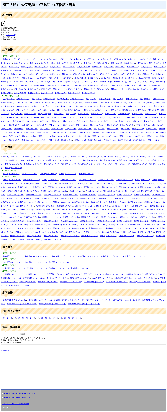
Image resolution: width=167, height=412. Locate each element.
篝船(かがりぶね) (84, 129)
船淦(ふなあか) (80, 78)
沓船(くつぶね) (144, 117)
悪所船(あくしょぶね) (111, 191)
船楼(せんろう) (119, 74)
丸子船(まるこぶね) (38, 232)
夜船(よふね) (133, 106)
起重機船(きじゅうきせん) (155, 274)
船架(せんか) (54, 74)
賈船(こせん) (43, 136)
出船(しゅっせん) (91, 102)
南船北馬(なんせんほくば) (13, 262)
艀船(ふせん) (72, 132)
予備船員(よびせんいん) (80, 268)
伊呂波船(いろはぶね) (74, 274)
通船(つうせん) (125, 136)
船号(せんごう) (75, 63)
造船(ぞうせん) (138, 136)
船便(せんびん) (93, 59)
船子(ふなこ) (14, 67)
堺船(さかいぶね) (106, 106)
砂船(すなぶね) (6, 129)
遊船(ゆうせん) (152, 136)
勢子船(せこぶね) (39, 187)
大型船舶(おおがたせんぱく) (14, 268)
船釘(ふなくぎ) (102, 89)
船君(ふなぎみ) (102, 63)
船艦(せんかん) (80, 85)
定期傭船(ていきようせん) (48, 282)
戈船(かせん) (59, 114)
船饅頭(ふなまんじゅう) (33, 164)
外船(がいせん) (120, 106)
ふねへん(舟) (11, 35)
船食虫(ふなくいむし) (148, 156)
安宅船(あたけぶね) (122, 183)
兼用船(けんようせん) (88, 195)
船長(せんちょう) (132, 89)
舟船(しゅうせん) (43, 132)
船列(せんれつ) (6, 63)
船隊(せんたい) (158, 89)
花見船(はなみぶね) (145, 187)
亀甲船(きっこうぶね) (117, 202)
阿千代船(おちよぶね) (92, 274)
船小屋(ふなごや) (29, 156)
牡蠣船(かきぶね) (155, 183)
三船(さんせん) (8, 99)
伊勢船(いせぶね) (128, 191)
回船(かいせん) (66, 106)
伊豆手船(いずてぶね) (55, 274)
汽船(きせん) (118, 117)
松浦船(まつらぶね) (21, 232)
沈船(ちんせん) (130, 117)
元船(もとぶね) (21, 102)
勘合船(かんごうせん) (43, 202)
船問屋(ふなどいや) (124, 160)
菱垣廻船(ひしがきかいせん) (116, 282)
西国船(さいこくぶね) (80, 210)
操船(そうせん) (83, 114)
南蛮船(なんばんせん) (32, 198)
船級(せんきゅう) (120, 82)
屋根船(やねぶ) (46, 191)
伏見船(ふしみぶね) (152, 224)
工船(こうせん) (101, 110)
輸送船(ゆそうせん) (51, 236)
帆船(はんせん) (128, 110)
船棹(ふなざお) (106, 74)
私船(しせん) (44, 129)
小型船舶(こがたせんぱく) (37, 268)
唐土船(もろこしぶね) (110, 232)
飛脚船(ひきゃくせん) (61, 224)
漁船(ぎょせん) (96, 121)
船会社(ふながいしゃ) (97, 156)
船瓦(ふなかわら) (158, 78)
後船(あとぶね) (30, 114)
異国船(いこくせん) (14, 198)
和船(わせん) (10, 106)
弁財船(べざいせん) (8, 224)
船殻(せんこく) (54, 78)
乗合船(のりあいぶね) (127, 187)
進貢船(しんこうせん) (82, 213)
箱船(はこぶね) (70, 129)
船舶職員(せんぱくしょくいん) (63, 256)
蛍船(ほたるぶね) (151, 132)
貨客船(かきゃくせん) (31, 180)
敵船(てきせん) (97, 114)
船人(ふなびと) (52, 59)
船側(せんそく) (120, 59)
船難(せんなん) (6, 93)
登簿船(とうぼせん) (87, 221)
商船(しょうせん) (52, 106)
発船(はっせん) (41, 125)
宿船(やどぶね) (48, 110)
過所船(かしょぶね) (122, 198)
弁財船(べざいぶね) (79, 228)
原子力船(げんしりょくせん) (57, 278)
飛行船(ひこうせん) (79, 224)
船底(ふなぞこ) (160, 67)
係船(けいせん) (131, 99)
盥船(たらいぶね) (96, 125)
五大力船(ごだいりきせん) (102, 278)
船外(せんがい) (155, 63)
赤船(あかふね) (56, 136)
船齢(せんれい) (74, 93)
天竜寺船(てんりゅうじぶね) (71, 282)
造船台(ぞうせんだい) (30, 174)
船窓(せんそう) (50, 82)
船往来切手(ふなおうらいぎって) (98, 300)
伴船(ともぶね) (91, 99)
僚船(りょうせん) (7, 102)
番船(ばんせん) (28, 125)
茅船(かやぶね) (98, 132)
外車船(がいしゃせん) (50, 198)
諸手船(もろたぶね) (128, 232)
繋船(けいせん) (151, 129)
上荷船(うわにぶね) (70, 195)
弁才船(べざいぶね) (96, 228)
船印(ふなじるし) (47, 63)
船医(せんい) (34, 63)
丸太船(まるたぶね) (55, 232)
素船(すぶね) (125, 129)
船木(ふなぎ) (16, 74)
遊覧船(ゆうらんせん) (32, 183)
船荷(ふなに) (104, 85)
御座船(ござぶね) (24, 187)
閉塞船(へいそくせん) (61, 228)
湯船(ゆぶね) (56, 121)
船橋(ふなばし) (148, 74)
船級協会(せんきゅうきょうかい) (37, 256)
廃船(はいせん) (153, 110)
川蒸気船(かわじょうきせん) (19, 285)
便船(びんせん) (118, 99)
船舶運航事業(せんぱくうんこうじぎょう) (84, 304)
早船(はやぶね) (124, 114)
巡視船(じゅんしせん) (154, 210)
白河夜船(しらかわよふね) (13, 274)
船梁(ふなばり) (79, 74)
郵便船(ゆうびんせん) (127, 236)
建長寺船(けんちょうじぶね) (34, 278)
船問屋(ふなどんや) (107, 160)
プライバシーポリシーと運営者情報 (15, 404)
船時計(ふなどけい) (53, 160)
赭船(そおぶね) (69, 136)
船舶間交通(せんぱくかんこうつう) (52, 304)
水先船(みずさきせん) (73, 232)
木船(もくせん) (151, 114)
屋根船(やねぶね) (60, 191)
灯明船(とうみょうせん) (106, 221)
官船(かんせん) (159, 106)
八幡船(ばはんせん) (142, 180)
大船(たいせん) (146, 106)
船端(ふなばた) (64, 82)
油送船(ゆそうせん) (34, 236)
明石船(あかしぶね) (93, 191)
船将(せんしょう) (83, 67)
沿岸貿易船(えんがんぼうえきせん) (126, 300)
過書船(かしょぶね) (105, 198)
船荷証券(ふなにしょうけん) (88, 256)
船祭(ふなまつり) (36, 82)
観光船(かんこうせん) (13, 183)
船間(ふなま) (146, 89)
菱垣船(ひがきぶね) (25, 224)
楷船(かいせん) (26, 117)
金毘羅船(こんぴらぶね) (123, 278)
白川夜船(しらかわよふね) (35, 274)
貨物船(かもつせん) (8, 202)
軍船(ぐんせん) (98, 136)
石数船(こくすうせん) (139, 206)
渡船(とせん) (44, 121)
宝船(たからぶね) (7, 110)
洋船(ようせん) (18, 121)
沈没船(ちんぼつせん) (147, 217)
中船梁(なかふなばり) (48, 174)
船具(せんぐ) (132, 59)
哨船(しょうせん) (23, 106)
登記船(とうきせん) (51, 221)
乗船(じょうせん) (77, 99)
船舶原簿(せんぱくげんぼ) (111, 256)
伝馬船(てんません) (17, 221)
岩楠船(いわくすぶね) (34, 195)
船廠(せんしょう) (20, 70)
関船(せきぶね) (41, 140)
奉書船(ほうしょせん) (114, 228)
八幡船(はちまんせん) (124, 180)
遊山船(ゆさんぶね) (76, 191)
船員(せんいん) (116, 63)
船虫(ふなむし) (130, 85)
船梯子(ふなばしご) (141, 160)
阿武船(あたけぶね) (139, 183)
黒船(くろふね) (154, 140)
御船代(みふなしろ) (86, 174)
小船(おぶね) (61, 110)
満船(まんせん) (69, 121)
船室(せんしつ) (55, 67)
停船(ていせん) (145, 99)
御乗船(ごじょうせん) (108, 236)
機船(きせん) (66, 117)
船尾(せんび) (97, 67)
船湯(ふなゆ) (106, 78)
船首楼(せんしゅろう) (105, 164)
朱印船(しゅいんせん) (9, 210)
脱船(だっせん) (29, 132)
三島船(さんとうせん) (119, 210)
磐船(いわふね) (31, 129)
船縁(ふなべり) (134, 82)
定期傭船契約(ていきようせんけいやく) (69, 300)
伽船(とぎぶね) (105, 99)
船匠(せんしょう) (20, 63)
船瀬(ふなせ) (118, 78)
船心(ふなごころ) (76, 70)
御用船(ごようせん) (43, 210)
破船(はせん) (19, 129)
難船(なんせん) (66, 140)
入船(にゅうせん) (36, 102)
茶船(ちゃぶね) (112, 132)
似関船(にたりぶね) (141, 221)
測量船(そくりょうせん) (12, 180)
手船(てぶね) (71, 114)
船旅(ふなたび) (156, 70)
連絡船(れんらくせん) (89, 236)
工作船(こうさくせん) (102, 206)
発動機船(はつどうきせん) (11, 278)
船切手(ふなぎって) (130, 156)
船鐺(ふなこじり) (117, 89)
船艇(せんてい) (53, 85)
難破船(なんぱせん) (34, 239)
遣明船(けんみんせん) (61, 202)
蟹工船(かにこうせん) (140, 198)
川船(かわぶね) (87, 110)
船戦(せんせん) (91, 70)
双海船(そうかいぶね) (71, 217)
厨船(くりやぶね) (120, 102)
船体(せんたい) (79, 59)
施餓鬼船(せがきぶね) (27, 282)
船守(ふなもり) (26, 67)
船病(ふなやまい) (20, 82)
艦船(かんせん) (85, 132)
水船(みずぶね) (105, 117)
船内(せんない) (145, 59)
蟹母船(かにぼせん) (158, 198)
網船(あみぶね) (138, 129)
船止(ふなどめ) (41, 78)
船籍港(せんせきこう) (13, 168)
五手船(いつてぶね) (144, 191)
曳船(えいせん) (137, 114)
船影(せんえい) (48, 70)
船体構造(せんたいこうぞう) (134, 256)
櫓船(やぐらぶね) (79, 117)
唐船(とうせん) (38, 106)
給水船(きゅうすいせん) (25, 206)
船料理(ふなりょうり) (86, 164)
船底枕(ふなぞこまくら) (12, 156)
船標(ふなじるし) (133, 74)
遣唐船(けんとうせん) (83, 206)
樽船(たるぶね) (53, 117)
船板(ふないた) (42, 74)
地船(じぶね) (93, 106)
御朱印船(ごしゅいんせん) (80, 278)
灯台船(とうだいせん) (69, 221)
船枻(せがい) (66, 74)
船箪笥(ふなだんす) (90, 160)
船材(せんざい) (28, 74)
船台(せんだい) (62, 63)
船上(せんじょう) (9, 59)
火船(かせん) (137, 121)
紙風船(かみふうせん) (86, 183)
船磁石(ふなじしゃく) (17, 160)
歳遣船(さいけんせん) (61, 210)
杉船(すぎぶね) (12, 117)
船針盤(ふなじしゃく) (35, 160)
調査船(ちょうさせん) (87, 180)
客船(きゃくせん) (22, 110)
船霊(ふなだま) (20, 93)
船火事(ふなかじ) (114, 156)
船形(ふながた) (35, 70)
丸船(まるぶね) (62, 99)
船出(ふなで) (158, 59)
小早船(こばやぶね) (26, 210)
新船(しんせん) (110, 114)
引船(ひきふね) (16, 114)
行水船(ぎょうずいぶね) (45, 206)
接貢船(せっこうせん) (100, 213)
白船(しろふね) (68, 125)
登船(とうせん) (54, 125)
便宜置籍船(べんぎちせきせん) (40, 300)
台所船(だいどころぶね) (128, 217)
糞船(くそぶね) (112, 129)
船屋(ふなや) (108, 67)
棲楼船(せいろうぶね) (32, 217)
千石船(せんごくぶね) (56, 187)
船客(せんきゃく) (41, 67)
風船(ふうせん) (80, 140)
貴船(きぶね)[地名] (29, 136)
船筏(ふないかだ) (91, 82)
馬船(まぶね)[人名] (95, 140)
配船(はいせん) (28, 140)
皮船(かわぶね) (82, 125)
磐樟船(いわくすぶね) (15, 195)
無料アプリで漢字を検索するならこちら (17, 397)
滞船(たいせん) (82, 121)
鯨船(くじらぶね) (124, 140)
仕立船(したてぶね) (136, 210)
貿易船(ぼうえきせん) (52, 239)
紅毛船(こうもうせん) (120, 206)
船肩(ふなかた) (148, 82)
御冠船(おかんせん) (124, 195)
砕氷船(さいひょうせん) (99, 210)
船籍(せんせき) (106, 82)
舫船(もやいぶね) (59, 132)
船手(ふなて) (117, 70)
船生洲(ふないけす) (122, 164)
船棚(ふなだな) (92, 74)
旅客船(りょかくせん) (50, 180)
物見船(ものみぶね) (14, 191)
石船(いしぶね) (157, 125)
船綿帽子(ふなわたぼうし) (13, 256)
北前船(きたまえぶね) (98, 202)
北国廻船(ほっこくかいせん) (140, 282)
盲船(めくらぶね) (111, 125)
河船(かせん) (157, 117)
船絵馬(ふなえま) (61, 156)
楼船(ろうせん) (39, 117)
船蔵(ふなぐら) (117, 85)
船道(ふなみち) (89, 89)
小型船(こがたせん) (17, 239)
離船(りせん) (54, 140)
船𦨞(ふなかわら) (88, 93)
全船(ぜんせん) (50, 102)
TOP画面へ (5, 350)
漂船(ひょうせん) (110, 121)
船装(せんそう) (157, 85)
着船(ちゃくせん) (142, 125)
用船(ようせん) (14, 125)
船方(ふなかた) (143, 70)
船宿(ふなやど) (69, 67)
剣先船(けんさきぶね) (65, 206)
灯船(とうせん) (149, 121)
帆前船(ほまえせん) (135, 224)
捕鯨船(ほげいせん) (150, 228)
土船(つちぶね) (80, 106)
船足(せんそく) (20, 89)
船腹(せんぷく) (12, 85)
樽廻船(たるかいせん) (108, 217)
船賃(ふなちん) (6, 89)
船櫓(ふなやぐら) (13, 78)
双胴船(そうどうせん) (89, 217)
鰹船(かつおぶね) (139, 140)
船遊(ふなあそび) (74, 89)
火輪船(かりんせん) (25, 202)
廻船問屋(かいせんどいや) (59, 262)
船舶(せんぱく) (26, 85)
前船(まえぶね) (106, 102)
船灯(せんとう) (130, 78)
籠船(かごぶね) (99, 129)
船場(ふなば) (142, 63)
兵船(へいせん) (77, 102)
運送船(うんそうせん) (106, 195)
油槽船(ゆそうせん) (17, 236)
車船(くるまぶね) (83, 136)
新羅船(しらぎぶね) (45, 213)
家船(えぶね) (36, 110)
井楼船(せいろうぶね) (13, 217)
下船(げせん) (36, 99)
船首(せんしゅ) (47, 93)
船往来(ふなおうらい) (79, 156)
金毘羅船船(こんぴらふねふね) (14, 300)
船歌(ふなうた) (28, 78)
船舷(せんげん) (39, 85)
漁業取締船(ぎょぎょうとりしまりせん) (22, 304)
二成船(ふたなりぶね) (43, 228)
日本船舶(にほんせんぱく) (59, 268)
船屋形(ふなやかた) (51, 164)
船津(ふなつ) (67, 78)
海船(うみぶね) (31, 121)
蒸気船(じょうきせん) (9, 213)
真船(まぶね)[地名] (127, 125)
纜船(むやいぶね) (15, 132)
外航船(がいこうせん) (142, 195)
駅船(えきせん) (110, 140)
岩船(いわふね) (74, 110)
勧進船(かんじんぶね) (80, 202)
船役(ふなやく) (62, 70)
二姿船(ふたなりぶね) (24, 228)
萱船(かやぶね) (137, 132)
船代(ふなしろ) (66, 59)
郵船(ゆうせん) (14, 140)
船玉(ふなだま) (144, 78)
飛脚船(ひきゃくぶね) (43, 224)
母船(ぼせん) (93, 117)
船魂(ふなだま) (60, 93)
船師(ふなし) (120, 67)
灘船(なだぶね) (124, 121)
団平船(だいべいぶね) (92, 187)
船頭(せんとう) (33, 93)
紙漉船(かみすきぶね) (67, 183)
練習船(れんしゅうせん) (70, 236)
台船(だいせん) (148, 102)
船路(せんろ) (46, 89)
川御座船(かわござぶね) (134, 274)
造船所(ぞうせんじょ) (11, 174)
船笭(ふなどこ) (77, 82)
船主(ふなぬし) (39, 59)
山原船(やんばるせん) (146, 232)
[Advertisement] (65, 368)
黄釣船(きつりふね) (135, 202)
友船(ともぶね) (134, 102)
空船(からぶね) (57, 129)
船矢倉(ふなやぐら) (68, 164)
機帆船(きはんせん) (152, 202)
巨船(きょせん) (114, 110)
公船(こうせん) (64, 102)
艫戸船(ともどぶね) (124, 221)
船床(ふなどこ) (146, 67)
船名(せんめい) (89, 63)
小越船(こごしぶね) (157, 206)
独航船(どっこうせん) (105, 183)
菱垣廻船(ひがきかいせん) (94, 282)
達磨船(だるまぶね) (74, 187)
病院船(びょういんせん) (98, 224)
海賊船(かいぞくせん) (69, 198)
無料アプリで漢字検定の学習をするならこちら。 (20, 393)
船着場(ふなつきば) (139, 164)
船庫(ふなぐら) (6, 70)
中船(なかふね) (49, 99)
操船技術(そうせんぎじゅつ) (36, 262)
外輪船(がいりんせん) (88, 198)
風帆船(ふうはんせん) (117, 224)
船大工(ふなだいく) (45, 156)
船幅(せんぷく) (133, 67)
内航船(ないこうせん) (68, 180)
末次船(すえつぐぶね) (119, 213)
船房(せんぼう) (104, 70)
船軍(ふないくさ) (59, 89)
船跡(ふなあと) (33, 89)
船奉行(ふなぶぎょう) (13, 164)
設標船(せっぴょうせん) (51, 217)
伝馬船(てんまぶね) (34, 221)
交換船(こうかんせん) (106, 180)
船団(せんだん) (129, 63)
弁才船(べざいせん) (158, 221)
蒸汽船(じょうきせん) (27, 213)
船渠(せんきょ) (93, 78)
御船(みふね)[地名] (45, 114)
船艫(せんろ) (93, 85)
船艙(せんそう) (66, 85)
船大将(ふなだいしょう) (72, 160)
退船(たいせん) (111, 136)
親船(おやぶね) (14, 136)
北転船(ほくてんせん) (132, 228)
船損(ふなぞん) (129, 70)
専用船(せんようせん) (145, 236)
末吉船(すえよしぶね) (137, 213)
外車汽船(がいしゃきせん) (113, 274)
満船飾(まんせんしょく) (68, 174)
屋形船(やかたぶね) (31, 191)
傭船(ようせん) (158, 99)
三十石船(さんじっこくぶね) (145, 278)
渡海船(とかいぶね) (109, 187)
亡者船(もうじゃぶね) (92, 232)
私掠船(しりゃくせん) (63, 213)
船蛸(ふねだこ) (144, 85)
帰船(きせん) (140, 110)
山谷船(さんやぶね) (49, 183)
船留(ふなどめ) (6, 82)
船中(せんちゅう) (24, 59)
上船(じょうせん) (23, 99)
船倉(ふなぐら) (106, 59)
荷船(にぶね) (125, 132)
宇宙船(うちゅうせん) (52, 195)
